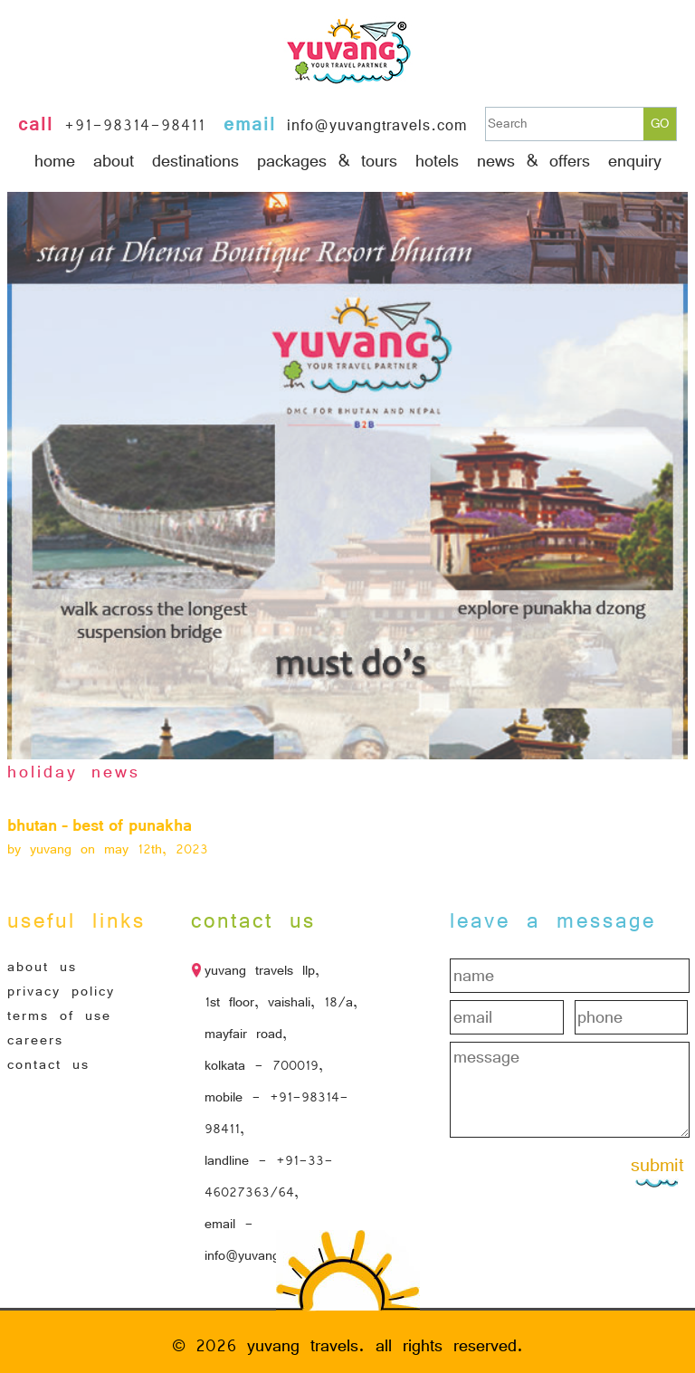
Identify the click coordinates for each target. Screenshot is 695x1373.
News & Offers (533, 161)
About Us (42, 967)
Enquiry (635, 161)
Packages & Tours (327, 161)
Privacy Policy (61, 991)
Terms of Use (59, 1015)
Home (54, 161)
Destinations (195, 161)
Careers (35, 1040)
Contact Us (48, 1064)
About (113, 161)
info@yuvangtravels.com (377, 125)
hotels (437, 161)
